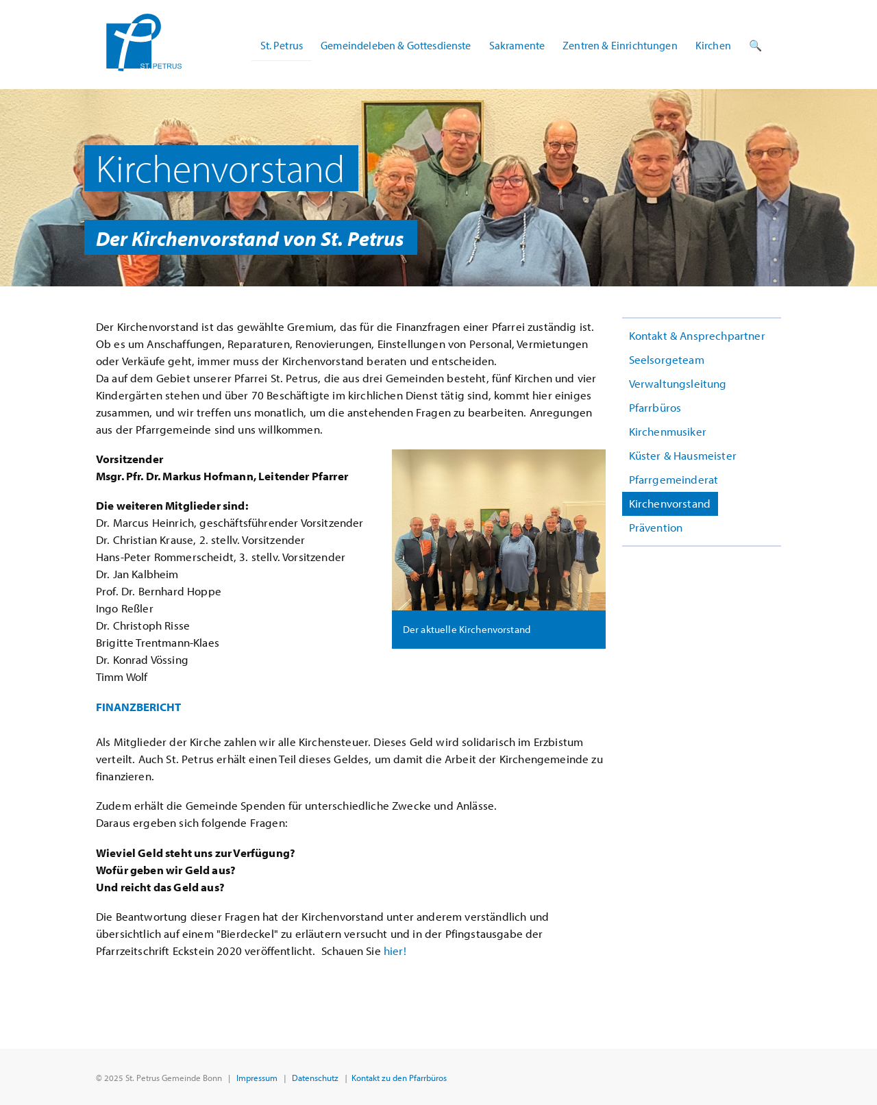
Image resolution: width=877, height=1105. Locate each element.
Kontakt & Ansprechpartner (697, 335)
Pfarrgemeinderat (674, 479)
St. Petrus (282, 45)
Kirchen (713, 45)
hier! (395, 950)
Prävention (656, 527)
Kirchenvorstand (670, 503)
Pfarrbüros (655, 407)
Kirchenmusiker (667, 431)
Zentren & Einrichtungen (620, 45)
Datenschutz (315, 1077)
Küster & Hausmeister (683, 455)
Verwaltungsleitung (678, 383)
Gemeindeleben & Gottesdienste (396, 45)
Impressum (256, 1077)
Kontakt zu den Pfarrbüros (399, 1077)
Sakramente (517, 45)
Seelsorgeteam (666, 359)
